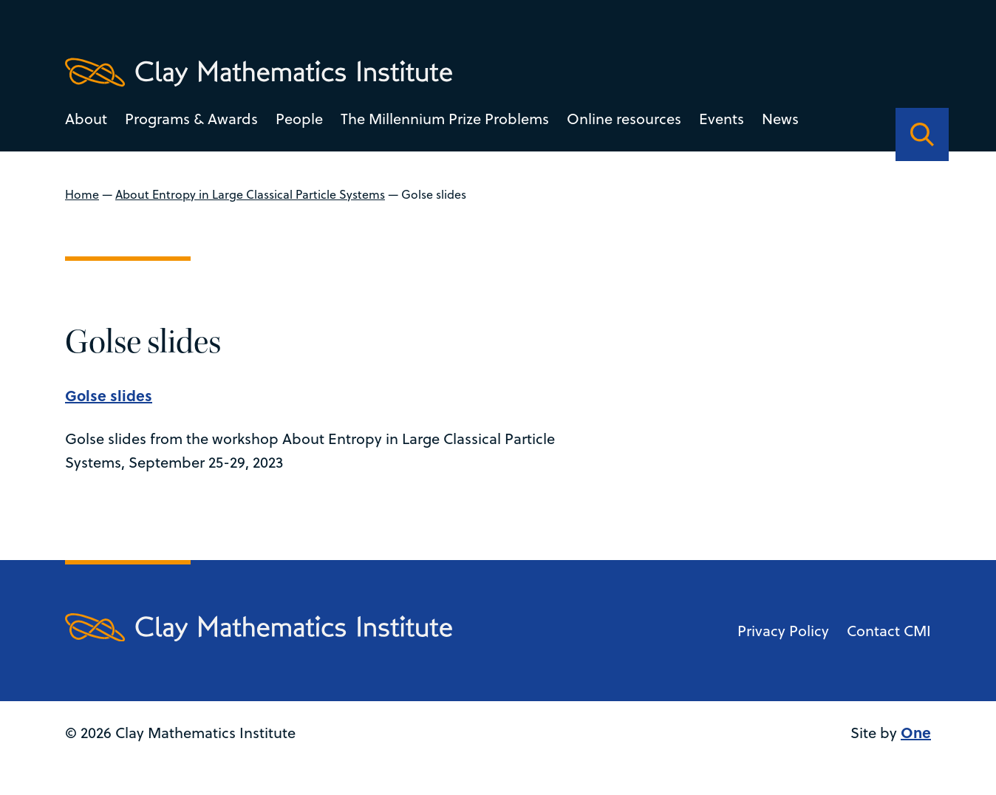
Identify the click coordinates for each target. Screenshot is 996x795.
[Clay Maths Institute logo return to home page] (258, 72)
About (86, 118)
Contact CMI (889, 630)
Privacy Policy (783, 630)
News (780, 118)
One (916, 732)
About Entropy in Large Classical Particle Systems (250, 194)
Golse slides (108, 395)
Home (82, 194)
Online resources (624, 118)
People (299, 118)
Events (721, 118)
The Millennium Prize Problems (445, 118)
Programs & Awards (191, 118)
